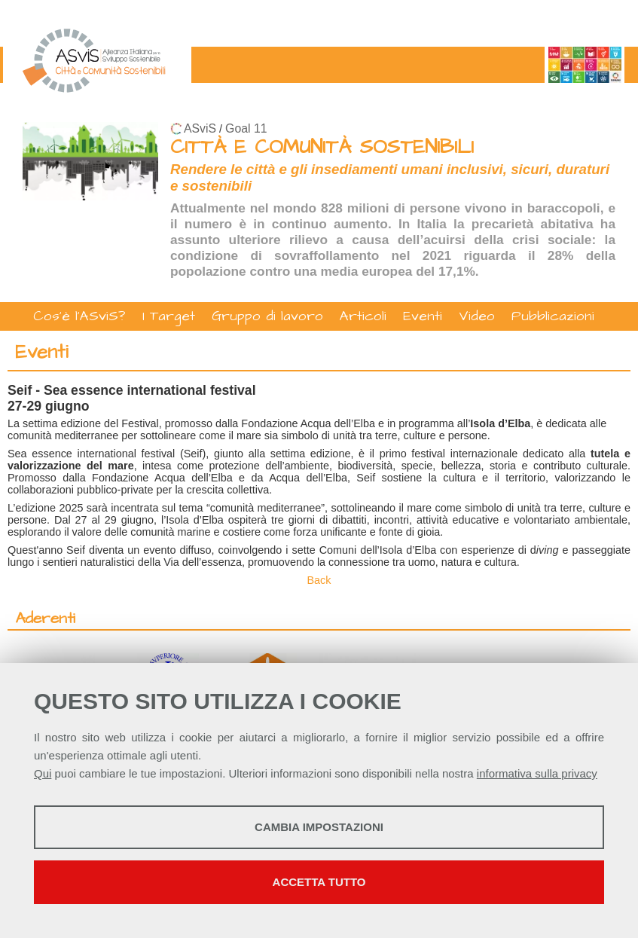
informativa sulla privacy (537, 773)
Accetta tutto (319, 881)
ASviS (200, 128)
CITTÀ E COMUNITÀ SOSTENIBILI (322, 147)
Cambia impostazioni (319, 826)
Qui (42, 773)
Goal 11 (246, 128)
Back (319, 580)
